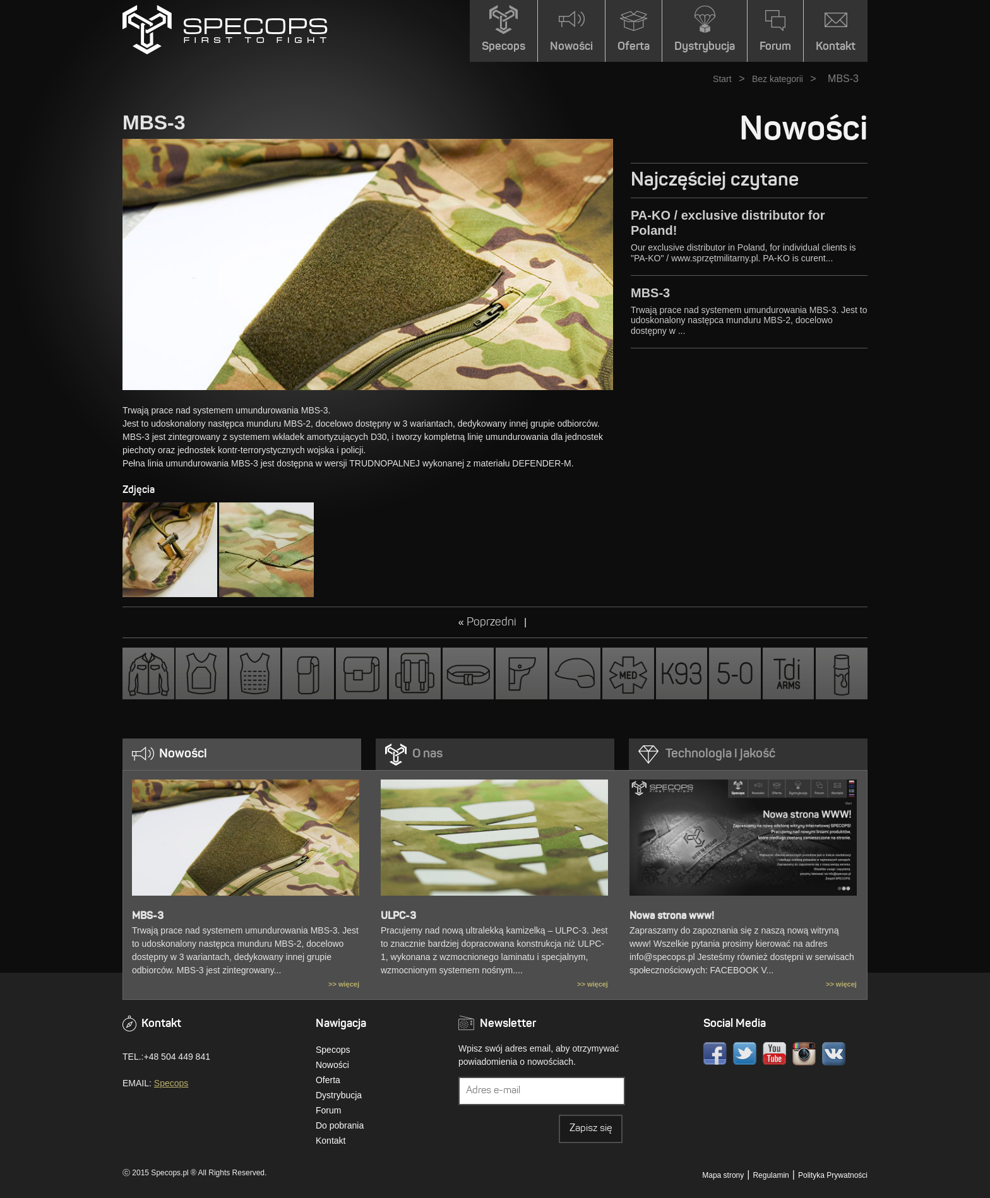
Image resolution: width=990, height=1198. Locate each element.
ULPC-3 (398, 916)
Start (722, 79)
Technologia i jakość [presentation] (720, 754)
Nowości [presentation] (183, 754)
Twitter (744, 1053)
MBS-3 (650, 293)
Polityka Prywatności (833, 1175)
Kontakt (330, 1141)
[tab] (241, 754)
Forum (328, 1110)
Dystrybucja (339, 1095)
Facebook (715, 1053)
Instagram (804, 1053)
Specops (171, 1083)
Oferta (328, 1080)
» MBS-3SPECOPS (225, 29)
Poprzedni (493, 623)
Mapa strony (723, 1175)
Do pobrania (340, 1125)
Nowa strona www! (671, 916)
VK (833, 1053)
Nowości (332, 1065)
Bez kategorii (777, 79)
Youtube (774, 1053)
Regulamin (771, 1175)
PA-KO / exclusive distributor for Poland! (728, 222)
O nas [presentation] (427, 754)
